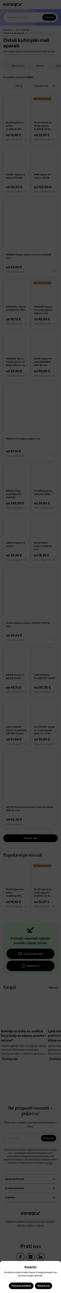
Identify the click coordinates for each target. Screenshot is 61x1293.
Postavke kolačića (21, 1286)
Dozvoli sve (43, 1286)
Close (4, 1266)
